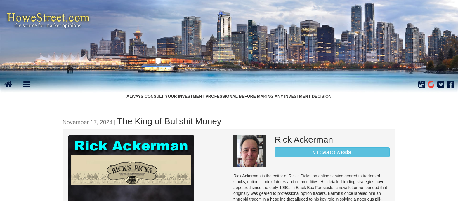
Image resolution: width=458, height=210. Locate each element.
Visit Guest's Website (332, 152)
